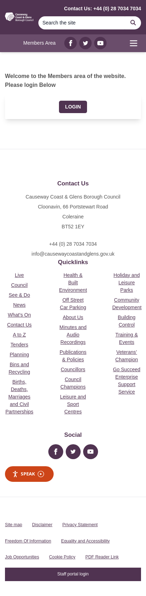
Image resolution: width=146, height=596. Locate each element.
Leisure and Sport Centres (73, 404)
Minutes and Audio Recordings (72, 334)
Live (19, 275)
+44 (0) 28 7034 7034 (73, 244)
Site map (13, 524)
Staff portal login (72, 574)
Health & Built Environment (73, 282)
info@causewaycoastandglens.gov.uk (73, 254)
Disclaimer (42, 524)
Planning (19, 354)
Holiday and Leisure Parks (127, 282)
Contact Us (19, 325)
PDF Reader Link (102, 557)
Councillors (73, 369)
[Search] (81, 22)
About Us (73, 317)
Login (73, 107)
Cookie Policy (62, 557)
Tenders (19, 344)
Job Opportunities (22, 557)
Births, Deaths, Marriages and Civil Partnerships (19, 396)
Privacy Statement (80, 524)
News (19, 305)
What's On (19, 315)
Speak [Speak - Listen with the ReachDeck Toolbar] (28, 473)
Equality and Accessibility (85, 541)
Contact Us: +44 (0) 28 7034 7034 (102, 8)
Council (19, 285)
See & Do (19, 295)
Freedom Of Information (28, 541)
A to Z (19, 335)
